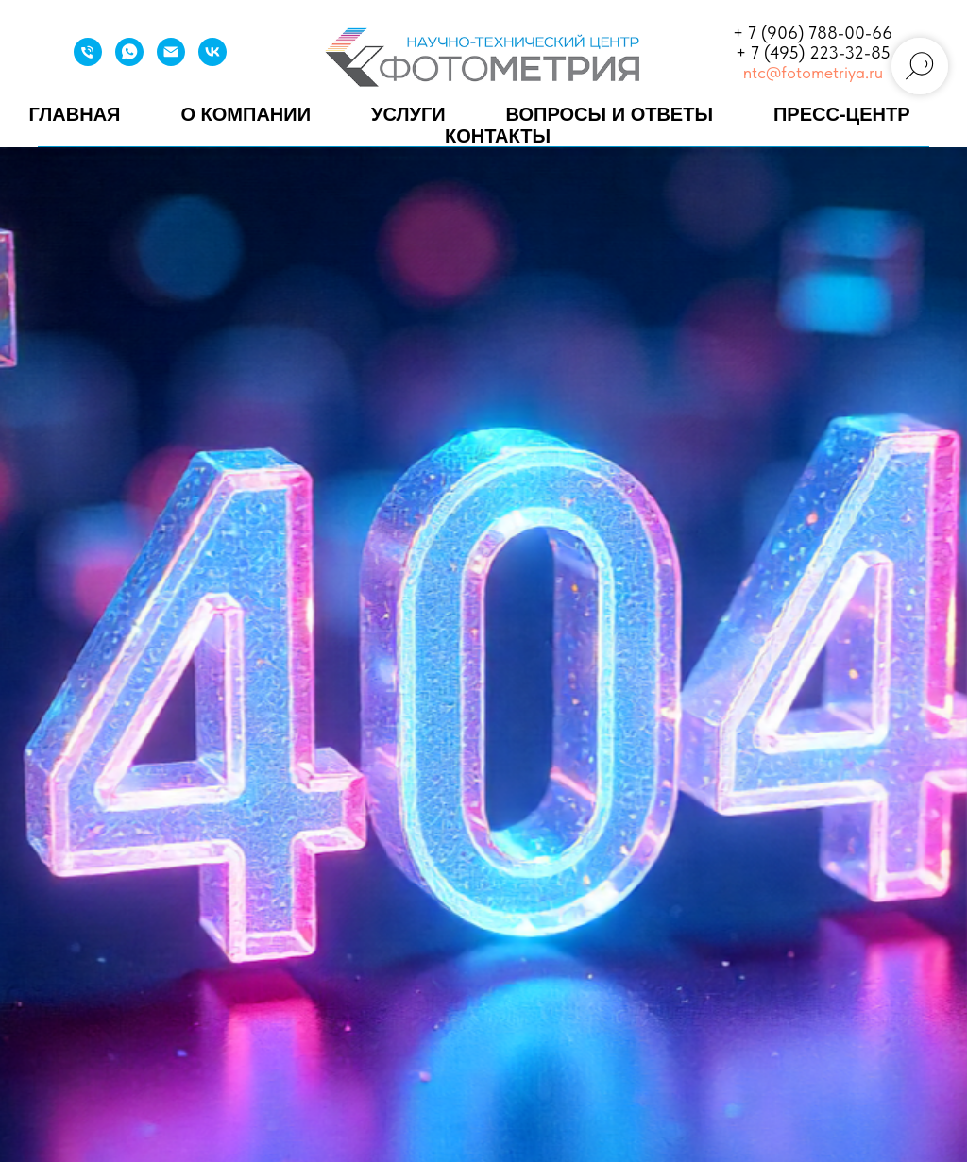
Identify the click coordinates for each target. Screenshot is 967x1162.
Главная (74, 114)
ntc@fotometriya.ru (813, 72)
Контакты (498, 136)
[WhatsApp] (129, 61)
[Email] (171, 61)
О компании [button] (245, 114)
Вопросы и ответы (609, 114)
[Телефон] (88, 61)
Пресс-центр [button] (841, 114)
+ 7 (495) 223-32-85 (813, 52)
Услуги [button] (408, 114)
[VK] (212, 61)
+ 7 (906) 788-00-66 (812, 32)
